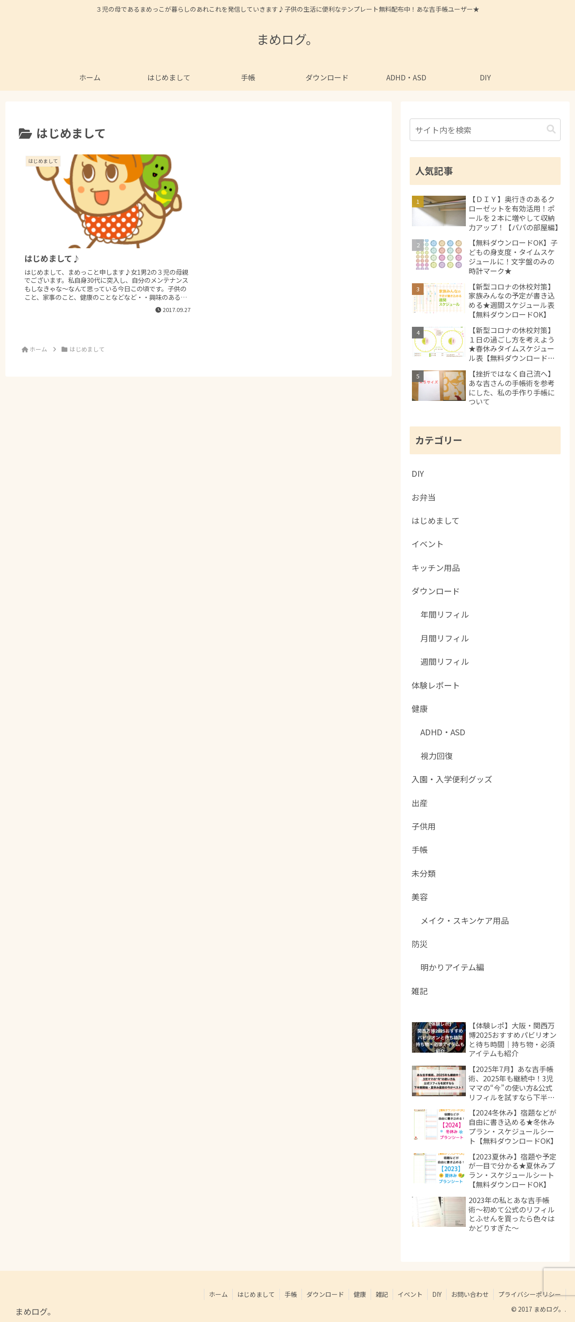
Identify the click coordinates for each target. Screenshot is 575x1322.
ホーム (218, 1294)
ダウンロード (325, 1294)
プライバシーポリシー (529, 1294)
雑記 (382, 1294)
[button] (551, 129)
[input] (485, 130)
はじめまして (256, 1294)
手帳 (290, 1294)
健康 (360, 1294)
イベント (410, 1294)
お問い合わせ (470, 1294)
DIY (437, 1294)
